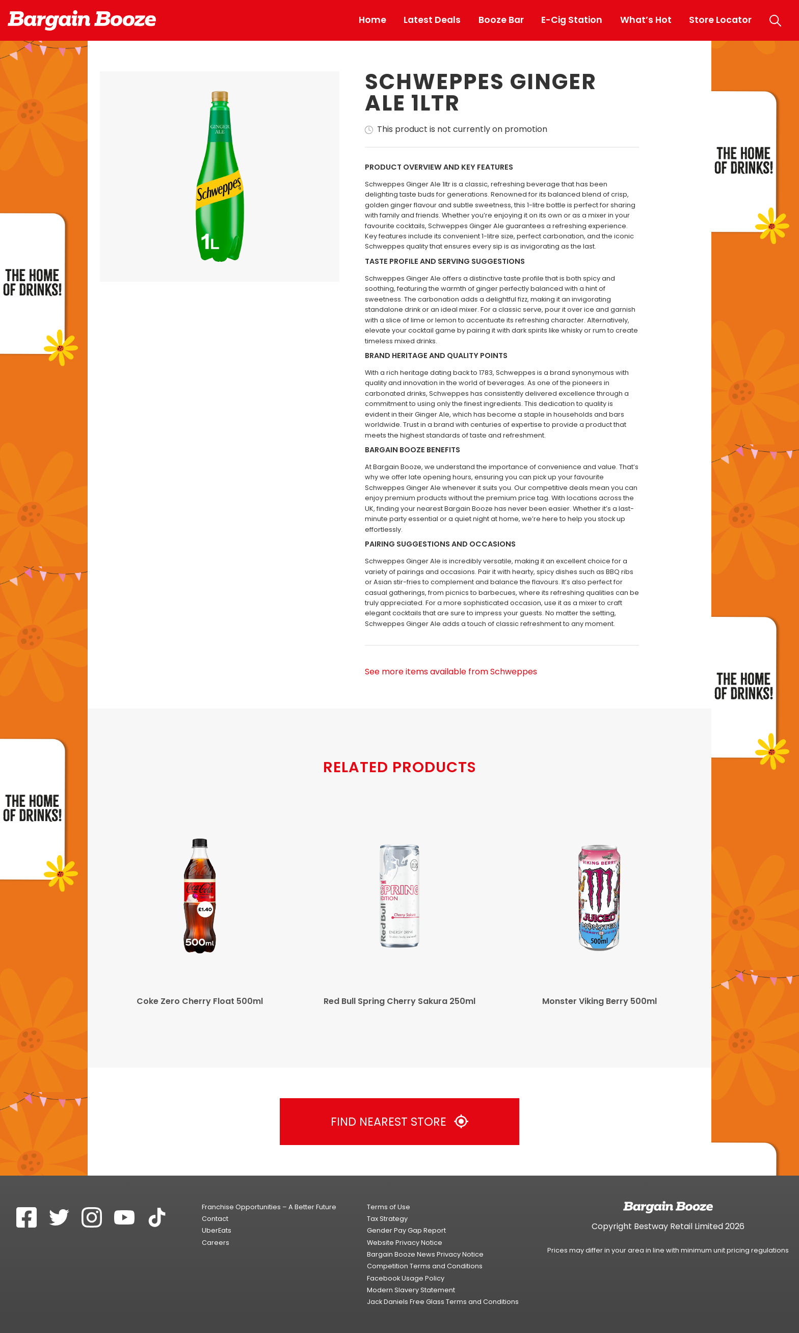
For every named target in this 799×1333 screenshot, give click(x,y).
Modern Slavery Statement (411, 1290)
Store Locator (720, 20)
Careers (215, 1242)
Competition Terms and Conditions (425, 1266)
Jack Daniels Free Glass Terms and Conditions (443, 1301)
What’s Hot (646, 20)
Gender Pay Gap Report (406, 1230)
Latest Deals (432, 20)
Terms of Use (388, 1207)
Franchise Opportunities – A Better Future (269, 1207)
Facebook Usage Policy (405, 1278)
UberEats (216, 1230)
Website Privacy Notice (404, 1242)
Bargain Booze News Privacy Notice (425, 1254)
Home (372, 20)
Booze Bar (501, 20)
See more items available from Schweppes (451, 671)
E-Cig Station (571, 20)
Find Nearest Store (399, 1121)
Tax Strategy (387, 1218)
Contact (215, 1218)
